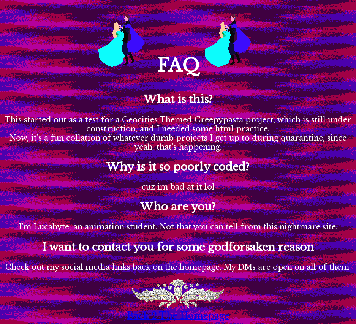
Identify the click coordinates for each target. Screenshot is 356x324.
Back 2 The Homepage (178, 315)
